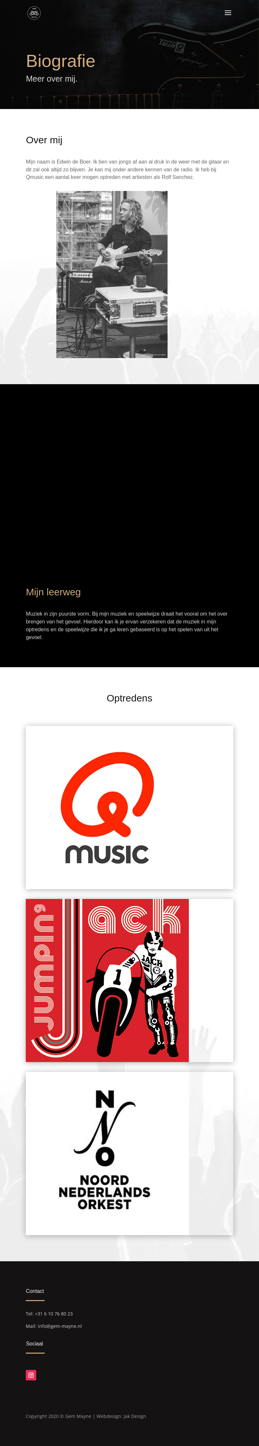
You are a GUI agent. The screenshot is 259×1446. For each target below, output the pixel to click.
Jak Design (135, 1416)
